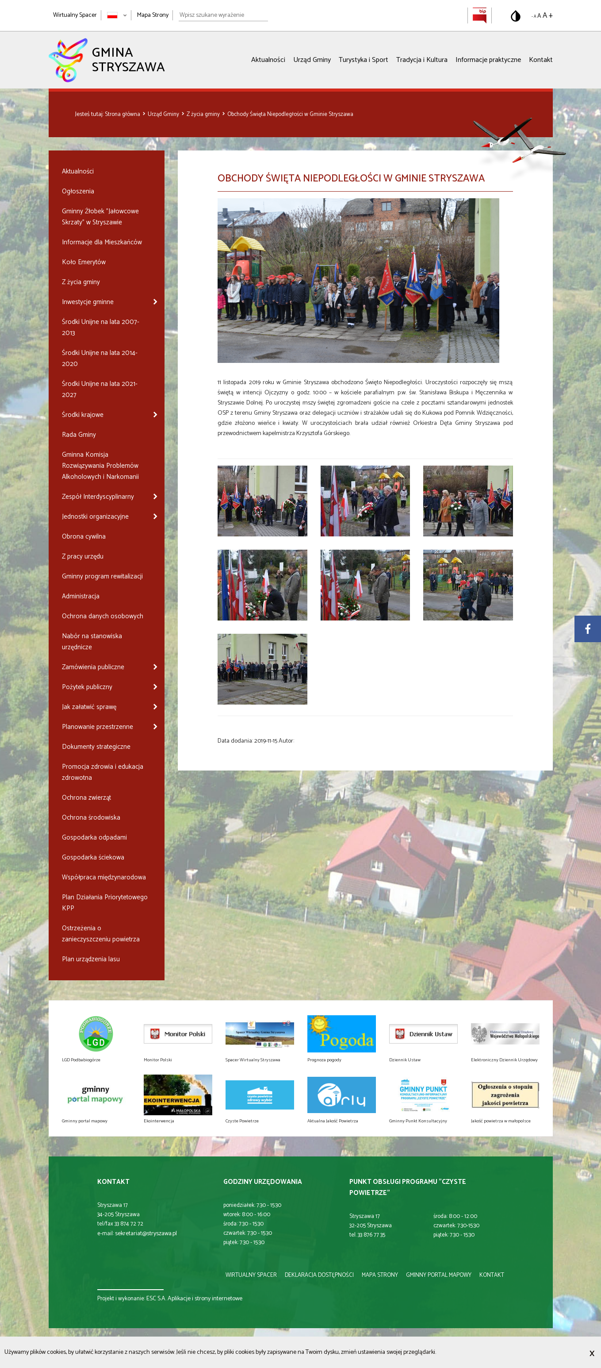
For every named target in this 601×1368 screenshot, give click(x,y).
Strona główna (123, 114)
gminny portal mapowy (438, 1275)
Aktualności (268, 60)
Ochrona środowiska (91, 817)
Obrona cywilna (84, 536)
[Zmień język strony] (117, 15)
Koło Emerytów (84, 262)
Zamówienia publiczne (93, 667)
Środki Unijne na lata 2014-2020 (100, 358)
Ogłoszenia (78, 191)
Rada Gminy (79, 434)
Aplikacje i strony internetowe (205, 1299)
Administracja (81, 596)
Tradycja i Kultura (422, 60)
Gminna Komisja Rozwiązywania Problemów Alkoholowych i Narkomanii (100, 465)
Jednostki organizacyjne (95, 516)
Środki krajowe (82, 414)
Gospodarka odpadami (94, 837)
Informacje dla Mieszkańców (102, 242)
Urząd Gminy (312, 60)
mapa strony (380, 1275)
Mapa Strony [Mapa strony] (152, 15)
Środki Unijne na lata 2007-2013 (100, 327)
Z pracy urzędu (82, 556)
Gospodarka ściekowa (93, 857)
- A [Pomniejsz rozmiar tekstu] (534, 16)
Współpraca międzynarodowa (104, 877)
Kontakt (541, 60)
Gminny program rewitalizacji (102, 576)
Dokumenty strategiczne (96, 746)
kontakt (491, 1275)
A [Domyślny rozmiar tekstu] (539, 16)
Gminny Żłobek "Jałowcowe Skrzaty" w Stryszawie (100, 217)
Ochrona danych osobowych (102, 616)
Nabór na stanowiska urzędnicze (92, 642)
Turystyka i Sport (363, 60)
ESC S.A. (156, 1299)
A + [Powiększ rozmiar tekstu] (548, 15)
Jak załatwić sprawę (89, 707)
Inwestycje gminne (88, 302)
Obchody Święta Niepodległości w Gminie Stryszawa (290, 114)
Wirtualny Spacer (75, 15)
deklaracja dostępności (319, 1275)
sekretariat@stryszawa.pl (146, 1234)
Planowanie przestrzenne (97, 726)
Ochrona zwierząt (86, 797)
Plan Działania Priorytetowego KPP (105, 903)
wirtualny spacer (251, 1275)
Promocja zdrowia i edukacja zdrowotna (102, 772)
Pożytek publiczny (87, 687)
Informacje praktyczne (488, 60)
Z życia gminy (204, 114)
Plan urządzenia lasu (91, 959)
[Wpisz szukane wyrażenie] (223, 15)
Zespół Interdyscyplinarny (98, 496)
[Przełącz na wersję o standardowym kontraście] (516, 16)
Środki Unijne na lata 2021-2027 (100, 389)
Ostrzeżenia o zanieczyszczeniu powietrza (101, 934)
